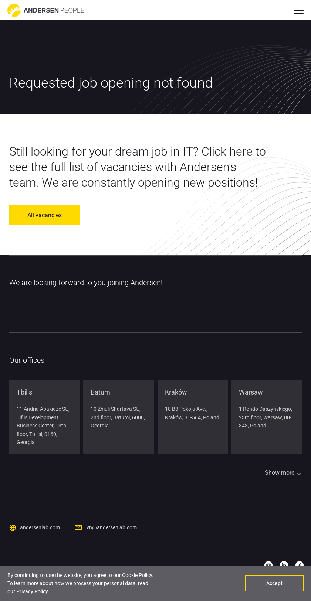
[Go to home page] (45, 10)
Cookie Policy (137, 575)
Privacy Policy (32, 591)
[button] (299, 10)
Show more (279, 472)
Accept (274, 583)
